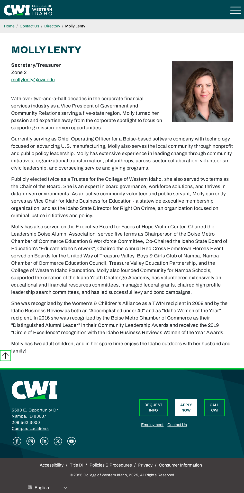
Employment (152, 425)
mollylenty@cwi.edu (33, 79)
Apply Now (186, 407)
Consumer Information (180, 465)
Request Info (153, 407)
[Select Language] (51, 488)
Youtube (71, 441)
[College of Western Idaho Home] (28, 9)
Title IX (76, 465)
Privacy (145, 465)
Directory (52, 26)
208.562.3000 (26, 422)
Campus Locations (30, 428)
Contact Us (29, 26)
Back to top (5, 355)
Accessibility (51, 465)
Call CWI (214, 407)
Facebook (17, 441)
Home (9, 26)
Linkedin (44, 441)
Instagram (30, 441)
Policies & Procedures (111, 465)
